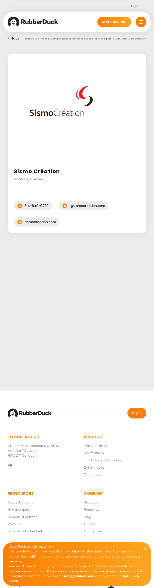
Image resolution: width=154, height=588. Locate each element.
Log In (136, 5)
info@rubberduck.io (81, 576)
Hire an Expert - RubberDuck (111, 38)
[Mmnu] (141, 22)
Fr (10, 465)
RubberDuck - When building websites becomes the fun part (59, 38)
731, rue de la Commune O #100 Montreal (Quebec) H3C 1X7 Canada (33, 451)
